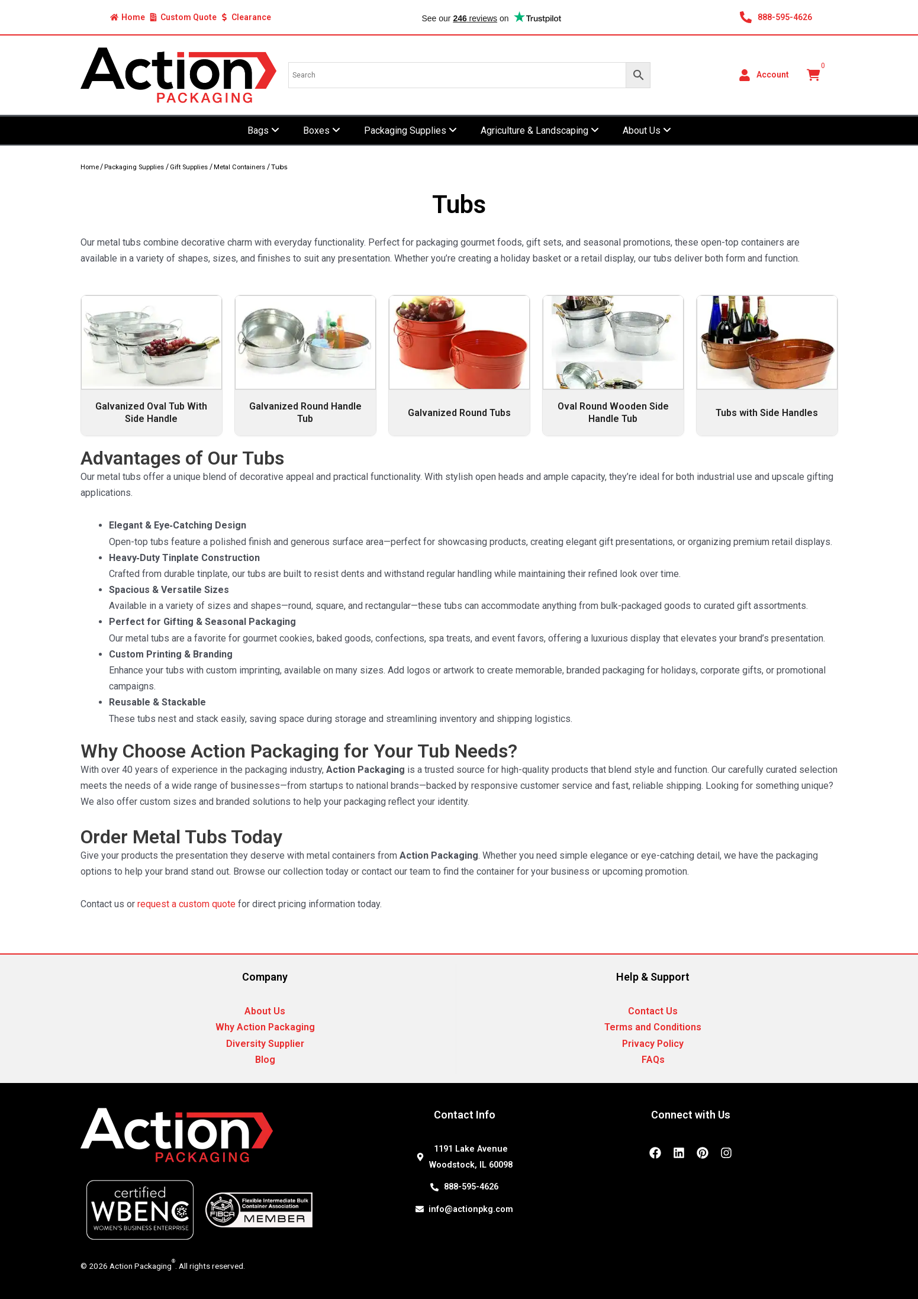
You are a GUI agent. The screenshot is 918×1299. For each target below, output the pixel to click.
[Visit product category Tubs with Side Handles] (767, 365)
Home (89, 167)
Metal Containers (239, 167)
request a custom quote (186, 904)
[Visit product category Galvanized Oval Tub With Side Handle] (151, 365)
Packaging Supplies (134, 167)
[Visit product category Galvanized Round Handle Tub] (305, 365)
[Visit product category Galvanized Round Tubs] (459, 365)
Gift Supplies (189, 167)
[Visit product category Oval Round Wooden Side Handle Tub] (613, 365)
